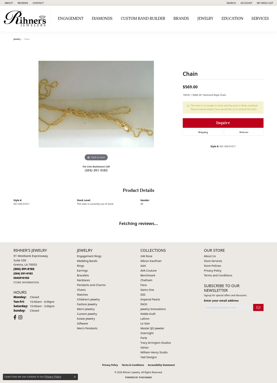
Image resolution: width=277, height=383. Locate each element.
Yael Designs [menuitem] (148, 357)
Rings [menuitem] (80, 266)
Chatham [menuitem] (146, 280)
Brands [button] (181, 18)
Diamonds (102, 18)
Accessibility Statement (161, 365)
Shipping (203, 132)
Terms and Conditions (218, 275)
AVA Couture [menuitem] (148, 270)
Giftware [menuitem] (82, 323)
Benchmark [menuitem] (147, 275)
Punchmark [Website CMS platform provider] (145, 377)
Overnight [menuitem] (147, 333)
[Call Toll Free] (23, 273)
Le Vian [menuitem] (145, 323)
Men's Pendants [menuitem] (87, 328)
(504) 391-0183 (96, 170)
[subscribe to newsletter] (258, 307)
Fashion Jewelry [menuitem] (87, 304)
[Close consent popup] (75, 377)
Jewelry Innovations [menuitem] (153, 309)
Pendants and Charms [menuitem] (91, 285)
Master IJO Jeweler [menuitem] (152, 328)
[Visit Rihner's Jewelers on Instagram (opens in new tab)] (20, 317)
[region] (96, 104)
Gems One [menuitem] (147, 290)
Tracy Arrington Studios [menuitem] (155, 343)
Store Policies (212, 266)
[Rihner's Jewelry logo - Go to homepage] (26, 19)
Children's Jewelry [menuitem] (88, 299)
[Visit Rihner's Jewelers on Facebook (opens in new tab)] (14, 317)
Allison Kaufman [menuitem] (151, 261)
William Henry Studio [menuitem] (154, 352)
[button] (231, 3)
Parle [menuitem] (143, 338)
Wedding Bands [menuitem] (87, 261)
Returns (243, 132)
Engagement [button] (70, 18)
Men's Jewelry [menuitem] (86, 309)
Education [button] (232, 18)
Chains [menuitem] (81, 290)
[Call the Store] (23, 269)
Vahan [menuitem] (144, 347)
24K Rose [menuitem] (146, 256)
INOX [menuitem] (143, 304)
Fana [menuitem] (143, 285)
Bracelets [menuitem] (83, 275)
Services (260, 18)
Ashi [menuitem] (143, 266)
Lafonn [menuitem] (144, 318)
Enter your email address (221, 300)
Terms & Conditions (133, 365)
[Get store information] (26, 282)
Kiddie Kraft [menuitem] (148, 314)
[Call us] (21, 278)
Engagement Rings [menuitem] (89, 256)
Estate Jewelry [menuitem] (86, 318)
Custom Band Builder (143, 18)
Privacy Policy (212, 270)
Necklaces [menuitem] (83, 280)
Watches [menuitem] (82, 294)
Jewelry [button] (205, 18)
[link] (8, 3)
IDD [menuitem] (142, 294)
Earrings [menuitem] (82, 270)
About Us (210, 256)
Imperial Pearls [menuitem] (150, 299)
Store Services (213, 261)
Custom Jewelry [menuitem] (87, 314)
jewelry (17, 39)
